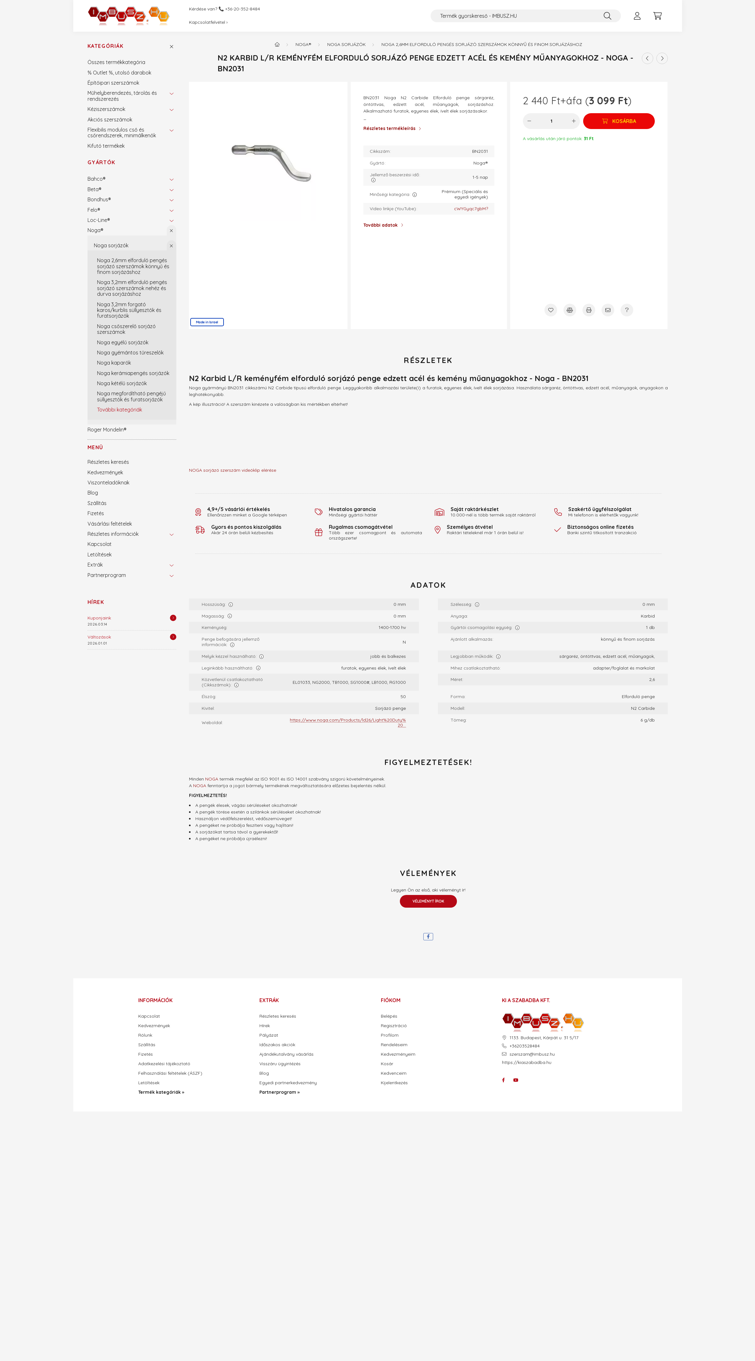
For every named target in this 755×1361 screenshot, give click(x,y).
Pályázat (268, 1035)
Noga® (95, 230)
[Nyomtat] (589, 310)
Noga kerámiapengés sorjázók (133, 373)
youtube (516, 1080)
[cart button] (657, 16)
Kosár (387, 1063)
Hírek (96, 602)
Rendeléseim (394, 1044)
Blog (93, 492)
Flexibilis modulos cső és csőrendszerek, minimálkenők (122, 132)
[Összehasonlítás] (569, 310)
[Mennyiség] (551, 121)
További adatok (380, 225)
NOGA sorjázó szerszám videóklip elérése (232, 470)
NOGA (211, 779)
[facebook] (428, 936)
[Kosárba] (619, 121)
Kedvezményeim (398, 1054)
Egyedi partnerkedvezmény (288, 1083)
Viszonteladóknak (108, 482)
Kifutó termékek (106, 146)
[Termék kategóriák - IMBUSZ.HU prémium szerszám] (277, 44)
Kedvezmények (105, 472)
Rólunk (145, 1035)
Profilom (390, 1035)
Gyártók (101, 162)
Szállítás (97, 503)
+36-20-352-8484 (242, 9)
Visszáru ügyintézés (280, 1063)
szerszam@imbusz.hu (532, 1054)
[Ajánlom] (608, 310)
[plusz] (573, 121)
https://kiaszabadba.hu (526, 1062)
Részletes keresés (108, 462)
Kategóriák (106, 46)
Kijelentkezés (394, 1083)
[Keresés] (607, 16)
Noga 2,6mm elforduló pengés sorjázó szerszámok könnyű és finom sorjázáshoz (133, 266)
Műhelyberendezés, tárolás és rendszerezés (122, 96)
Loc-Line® (99, 220)
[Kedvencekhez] (550, 310)
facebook (503, 1080)
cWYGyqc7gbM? (471, 208)
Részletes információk (113, 534)
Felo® (94, 210)
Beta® (94, 189)
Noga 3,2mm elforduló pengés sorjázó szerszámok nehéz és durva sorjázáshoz (132, 288)
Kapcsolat (100, 544)
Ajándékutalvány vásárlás (286, 1054)
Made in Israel (207, 322)
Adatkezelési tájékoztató (164, 1063)
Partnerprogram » (279, 1092)
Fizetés (96, 513)
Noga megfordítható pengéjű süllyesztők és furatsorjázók (131, 396)
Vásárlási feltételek (110, 524)
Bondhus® (99, 199)
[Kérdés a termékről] (627, 310)
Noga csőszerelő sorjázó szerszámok (126, 329)
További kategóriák (119, 409)
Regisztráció (394, 1025)
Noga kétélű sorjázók (122, 383)
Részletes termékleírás (389, 128)
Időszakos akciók (277, 1044)
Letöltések (100, 554)
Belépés (389, 1016)
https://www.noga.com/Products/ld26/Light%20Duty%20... (348, 722)
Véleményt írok (428, 901)
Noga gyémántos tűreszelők (130, 352)
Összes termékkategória (116, 62)
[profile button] (637, 16)
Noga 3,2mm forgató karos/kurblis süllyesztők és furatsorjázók (129, 310)
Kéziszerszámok (106, 109)
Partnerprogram (107, 575)
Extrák (95, 564)
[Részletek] (173, 618)
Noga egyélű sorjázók (122, 342)
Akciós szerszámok (110, 119)
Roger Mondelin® (107, 429)
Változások (99, 637)
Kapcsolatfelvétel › (208, 22)
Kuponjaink (99, 618)
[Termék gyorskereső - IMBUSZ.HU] (526, 16)
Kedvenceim (394, 1073)
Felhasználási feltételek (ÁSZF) (170, 1073)
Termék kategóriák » (161, 1092)
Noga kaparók (114, 363)
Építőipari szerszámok (113, 83)
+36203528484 (525, 1046)
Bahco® (97, 179)
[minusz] (529, 121)
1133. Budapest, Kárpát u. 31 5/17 (544, 1037)
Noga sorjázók (111, 245)
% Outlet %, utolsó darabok (119, 72)
